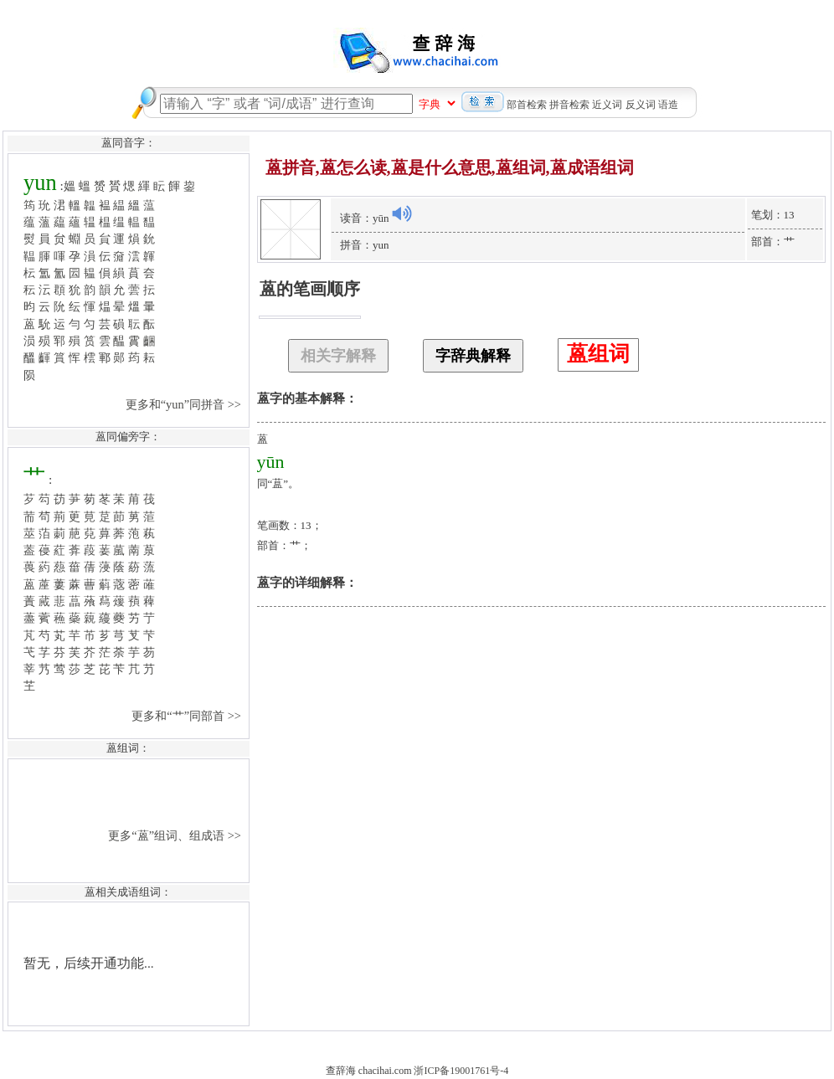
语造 (668, 104)
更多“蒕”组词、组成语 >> (176, 835)
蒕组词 (598, 353)
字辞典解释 (473, 355)
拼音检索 (569, 104)
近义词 (607, 104)
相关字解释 (338, 355)
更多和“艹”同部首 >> (187, 715)
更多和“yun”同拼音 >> (185, 404)
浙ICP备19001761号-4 (461, 1070)
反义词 (641, 104)
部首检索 (527, 104)
